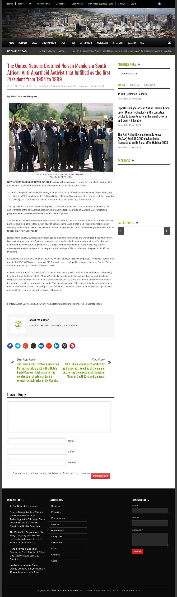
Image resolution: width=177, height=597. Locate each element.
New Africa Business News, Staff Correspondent (63, 86)
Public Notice (77, 4)
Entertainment (49, 42)
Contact (121, 4)
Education (56, 512)
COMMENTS (149, 85)
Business (22, 42)
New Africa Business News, (65, 590)
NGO (142, 42)
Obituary (55, 554)
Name (71, 441)
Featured (55, 524)
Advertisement (43, 4)
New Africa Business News (100, 4)
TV (30, 4)
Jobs (73, 42)
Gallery (132, 42)
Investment (118, 42)
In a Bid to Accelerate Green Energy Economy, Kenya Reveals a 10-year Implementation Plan (27, 568)
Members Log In (128, 73)
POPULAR (134, 85)
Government (86, 42)
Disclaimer (60, 4)
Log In (133, 4)
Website (72, 462)
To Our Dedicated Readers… (52, 51)
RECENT (121, 85)
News (11, 42)
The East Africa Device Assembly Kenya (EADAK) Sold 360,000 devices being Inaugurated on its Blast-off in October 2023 (143, 138)
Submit (137, 551)
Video (34, 42)
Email (71, 451)
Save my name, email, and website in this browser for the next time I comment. (51, 473)
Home (10, 4)
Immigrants (102, 42)
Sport (63, 42)
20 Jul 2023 (25, 86)
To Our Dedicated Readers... (133, 94)
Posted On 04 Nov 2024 (129, 99)
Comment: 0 (97, 86)
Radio (21, 4)
